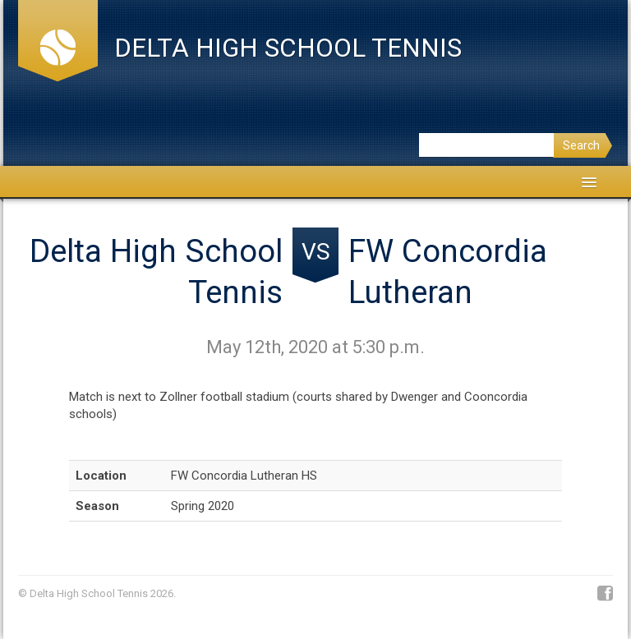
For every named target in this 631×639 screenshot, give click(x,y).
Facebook (605, 594)
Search (581, 145)
